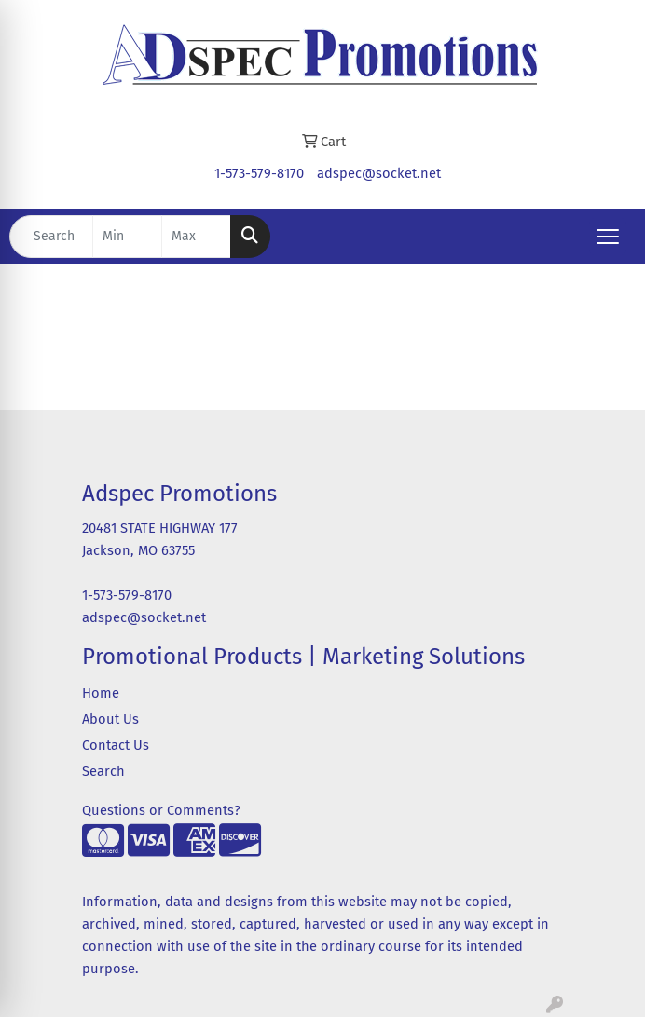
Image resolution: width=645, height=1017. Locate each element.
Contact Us (115, 745)
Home (100, 693)
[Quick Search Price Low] (127, 236)
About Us (110, 719)
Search (103, 771)
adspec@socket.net (379, 173)
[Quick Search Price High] (196, 236)
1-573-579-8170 (259, 173)
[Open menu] (607, 236)
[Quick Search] (51, 236)
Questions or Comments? (161, 810)
